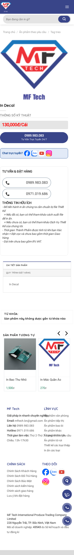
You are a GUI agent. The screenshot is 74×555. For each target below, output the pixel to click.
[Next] (66, 333)
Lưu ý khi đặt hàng (18, 495)
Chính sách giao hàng (20, 490)
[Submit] (64, 19)
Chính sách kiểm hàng (20, 485)
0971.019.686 (25, 430)
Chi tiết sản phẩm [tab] (16, 265)
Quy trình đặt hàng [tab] (18, 272)
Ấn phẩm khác (53, 430)
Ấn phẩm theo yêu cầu (32, 32)
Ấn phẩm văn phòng (56, 415)
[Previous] (59, 333)
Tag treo (56, 32)
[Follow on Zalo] (53, 472)
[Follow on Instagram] (45, 481)
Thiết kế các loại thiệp (57, 445)
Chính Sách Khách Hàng (22, 471)
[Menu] (67, 6)
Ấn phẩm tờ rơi (53, 440)
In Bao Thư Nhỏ (16, 379)
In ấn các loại (52, 450)
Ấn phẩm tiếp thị (54, 420)
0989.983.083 (25, 425)
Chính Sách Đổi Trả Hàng (22, 475)
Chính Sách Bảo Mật (19, 481)
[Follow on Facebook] (45, 472)
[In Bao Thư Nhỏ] (20, 354)
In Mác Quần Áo (50, 379)
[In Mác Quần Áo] (54, 352)
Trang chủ (9, 32)
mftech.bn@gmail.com (29, 420)
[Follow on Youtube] (61, 472)
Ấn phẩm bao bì (53, 425)
